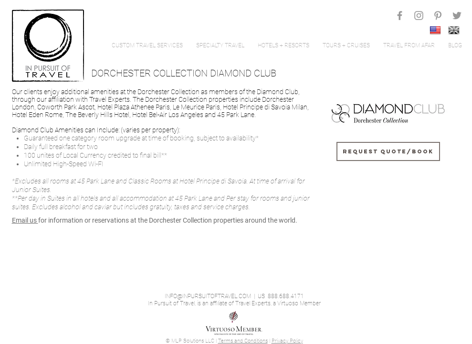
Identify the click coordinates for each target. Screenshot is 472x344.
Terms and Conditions (243, 341)
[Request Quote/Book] (388, 151)
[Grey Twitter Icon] (457, 16)
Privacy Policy (287, 341)
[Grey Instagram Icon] (419, 16)
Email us (25, 220)
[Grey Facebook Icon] (400, 16)
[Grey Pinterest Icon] (438, 16)
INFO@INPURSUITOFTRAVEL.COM (208, 296)
